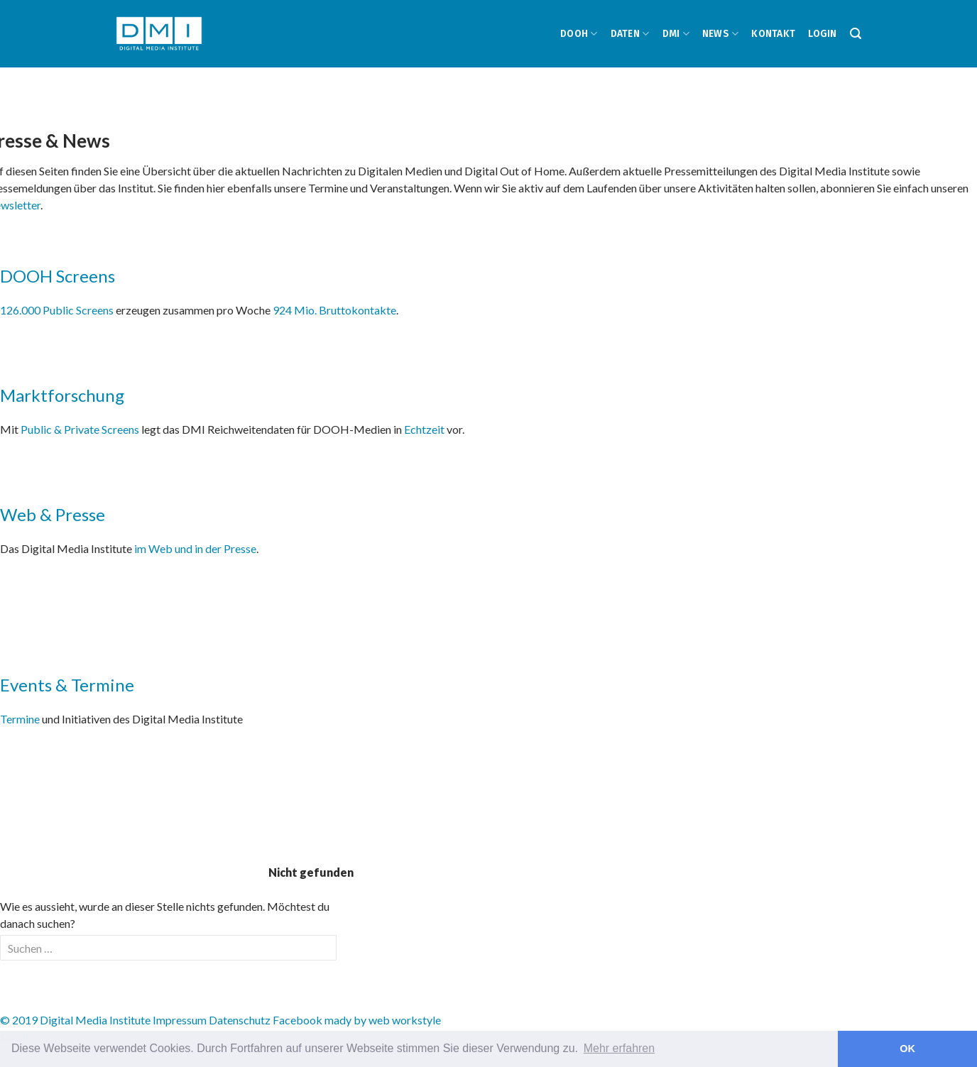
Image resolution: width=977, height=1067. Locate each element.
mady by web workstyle (382, 1020)
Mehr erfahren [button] (619, 1048)
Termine (20, 719)
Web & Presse (52, 514)
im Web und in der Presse (195, 548)
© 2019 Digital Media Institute (75, 1020)
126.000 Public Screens (58, 310)
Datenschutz (240, 1020)
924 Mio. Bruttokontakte (334, 310)
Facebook (297, 1020)
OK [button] (907, 1048)
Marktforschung (62, 395)
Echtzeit (424, 429)
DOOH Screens (57, 276)
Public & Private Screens (80, 429)
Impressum (180, 1020)
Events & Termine (67, 684)
